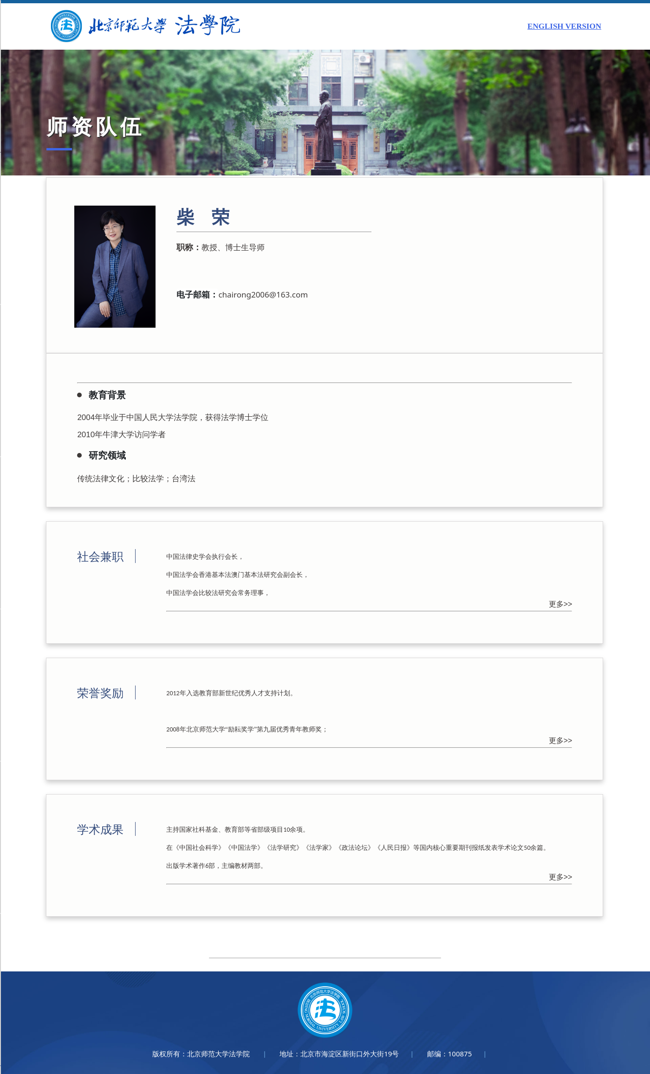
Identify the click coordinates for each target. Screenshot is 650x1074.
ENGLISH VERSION (564, 26)
